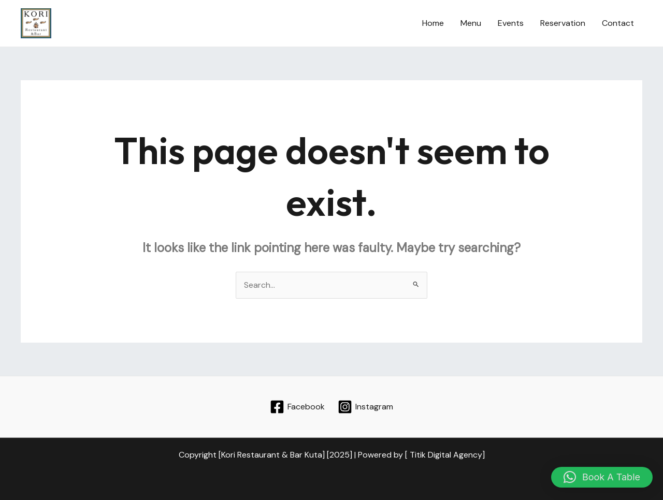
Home (433, 23)
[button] (602, 477)
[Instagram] (365, 407)
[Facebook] (297, 407)
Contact (618, 23)
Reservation (562, 23)
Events (511, 23)
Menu (470, 23)
